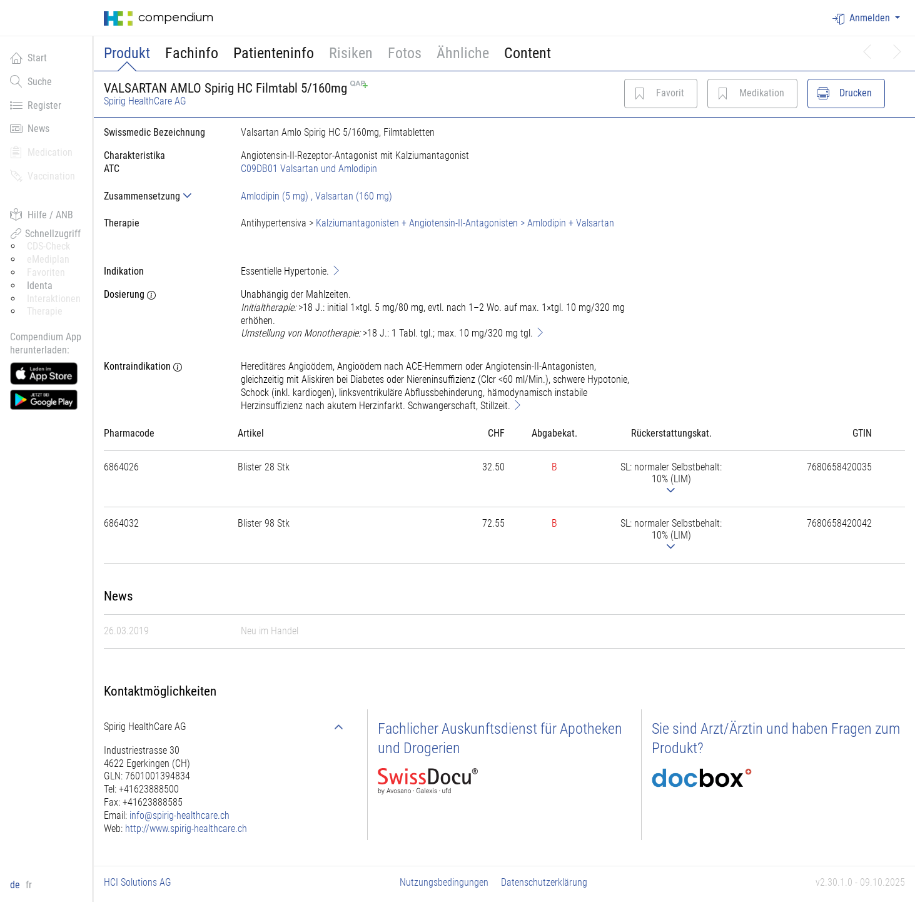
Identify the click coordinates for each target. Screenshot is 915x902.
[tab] (162, 196)
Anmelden (862, 18)
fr (29, 885)
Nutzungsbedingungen (444, 882)
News (29, 128)
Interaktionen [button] (54, 299)
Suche (31, 81)
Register (35, 105)
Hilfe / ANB (41, 214)
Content (527, 53)
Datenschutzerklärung (544, 882)
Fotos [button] (405, 53)
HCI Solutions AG (137, 882)
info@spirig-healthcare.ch (179, 815)
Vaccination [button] (42, 176)
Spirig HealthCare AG (145, 101)
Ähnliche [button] (463, 53)
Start (28, 57)
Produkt (127, 53)
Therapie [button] (45, 311)
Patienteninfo (273, 53)
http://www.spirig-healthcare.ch (186, 828)
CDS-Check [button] (48, 246)
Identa (40, 285)
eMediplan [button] (48, 259)
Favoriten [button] (46, 272)
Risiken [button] (351, 53)
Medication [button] (41, 152)
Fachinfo (191, 53)
